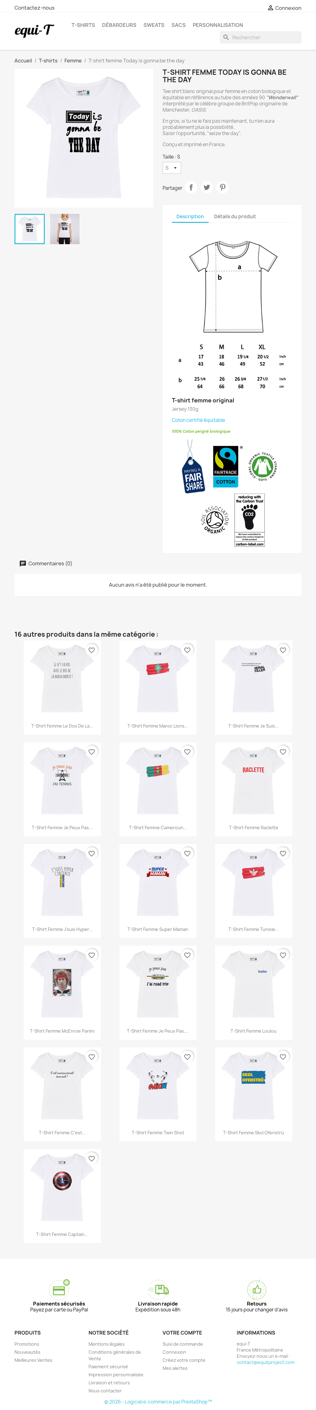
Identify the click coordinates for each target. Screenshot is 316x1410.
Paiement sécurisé (108, 1367)
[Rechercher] (260, 37)
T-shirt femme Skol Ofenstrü (253, 1133)
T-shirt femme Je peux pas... (62, 827)
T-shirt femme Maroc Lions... (157, 726)
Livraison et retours (109, 1383)
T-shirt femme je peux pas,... (158, 1031)
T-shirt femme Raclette (253, 827)
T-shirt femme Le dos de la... (62, 726)
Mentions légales (107, 1344)
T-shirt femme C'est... (62, 1133)
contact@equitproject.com (265, 1362)
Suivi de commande (183, 1344)
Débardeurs (119, 25)
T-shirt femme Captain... (62, 1234)
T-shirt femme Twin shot (158, 1133)
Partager (191, 187)
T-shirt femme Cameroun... (158, 827)
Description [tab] (190, 216)
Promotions (27, 1344)
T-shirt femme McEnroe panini (62, 1031)
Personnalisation (218, 25)
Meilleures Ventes (33, 1360)
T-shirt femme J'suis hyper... (62, 929)
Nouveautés (27, 1352)
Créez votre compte (184, 1360)
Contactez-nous (35, 7)
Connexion (174, 1352)
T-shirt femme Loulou (253, 1031)
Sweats (153, 25)
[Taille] (172, 168)
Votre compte (182, 1332)
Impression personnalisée (116, 1375)
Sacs (179, 25)
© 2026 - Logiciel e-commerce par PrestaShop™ (158, 1402)
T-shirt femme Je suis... (253, 726)
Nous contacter (105, 1391)
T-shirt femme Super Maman (157, 929)
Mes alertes (175, 1368)
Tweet (207, 187)
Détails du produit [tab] (235, 216)
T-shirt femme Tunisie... (253, 929)
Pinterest (222, 187)
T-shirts (83, 25)
